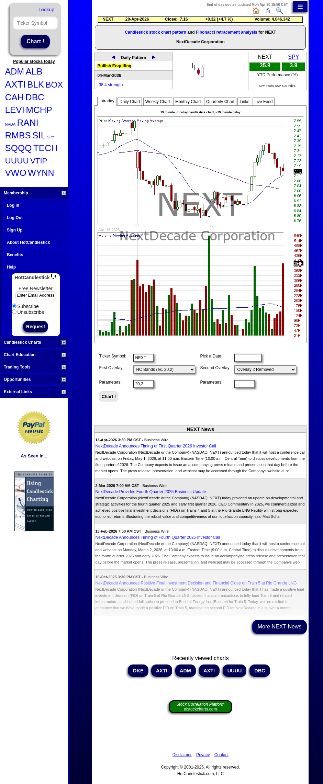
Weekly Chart (157, 101)
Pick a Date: (211, 356)
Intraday (106, 101)
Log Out (15, 217)
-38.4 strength (110, 84)
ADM (14, 71)
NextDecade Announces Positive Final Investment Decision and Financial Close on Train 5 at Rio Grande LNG (196, 583)
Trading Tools (35, 367)
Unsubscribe (28, 312)
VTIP (38, 161)
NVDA (10, 124)
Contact (221, 754)
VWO (15, 173)
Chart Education (35, 354)
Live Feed (264, 101)
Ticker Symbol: (112, 356)
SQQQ (18, 148)
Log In (13, 205)
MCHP (39, 110)
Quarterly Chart (220, 101)
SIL (39, 135)
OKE (138, 670)
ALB (34, 71)
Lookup (46, 9)
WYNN (41, 173)
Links (244, 101)
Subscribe (25, 306)
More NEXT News (280, 626)
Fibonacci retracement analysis (226, 32)
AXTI (15, 84)
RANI (27, 122)
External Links (35, 391)
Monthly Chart (188, 101)
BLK (35, 84)
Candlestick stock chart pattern (155, 32)
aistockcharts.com (200, 707)
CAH (14, 97)
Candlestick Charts (35, 342)
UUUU (17, 160)
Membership (35, 193)
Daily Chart (130, 101)
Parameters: (110, 382)
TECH (45, 148)
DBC (34, 97)
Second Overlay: (215, 367)
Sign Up (14, 230)
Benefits (15, 254)
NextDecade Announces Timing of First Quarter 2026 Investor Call (155, 446)
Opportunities (35, 379)
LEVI (14, 110)
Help (11, 267)
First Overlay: (111, 367)
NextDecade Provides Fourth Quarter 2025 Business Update (150, 491)
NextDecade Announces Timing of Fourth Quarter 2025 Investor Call (157, 537)
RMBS (18, 135)
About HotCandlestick (28, 242)
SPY (50, 137)
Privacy (203, 754)
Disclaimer (182, 754)
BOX (54, 84)
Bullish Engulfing (114, 66)
